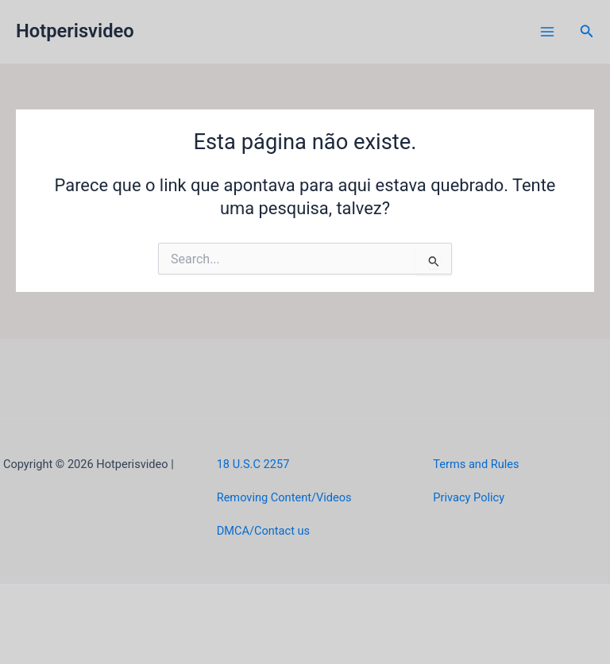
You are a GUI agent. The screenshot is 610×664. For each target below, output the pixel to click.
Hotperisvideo (75, 31)
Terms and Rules (476, 464)
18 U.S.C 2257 (253, 464)
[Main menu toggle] (547, 31)
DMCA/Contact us (263, 531)
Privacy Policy (468, 497)
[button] (587, 31)
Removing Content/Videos (284, 497)
